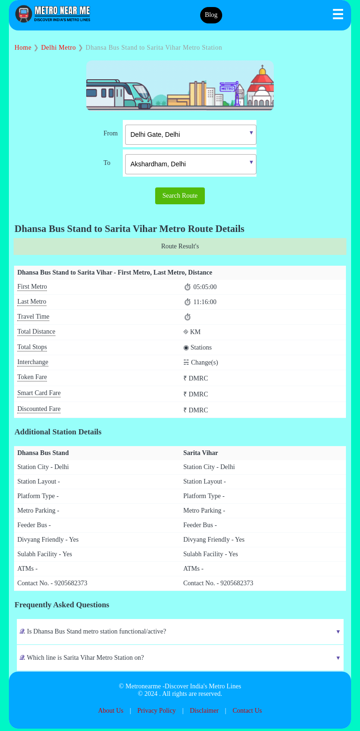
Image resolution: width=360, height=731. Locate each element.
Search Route (179, 197)
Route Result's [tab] (180, 248)
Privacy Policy (156, 712)
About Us (110, 712)
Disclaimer (204, 712)
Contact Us (247, 712)
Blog (211, 15)
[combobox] (183, 135)
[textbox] (190, 136)
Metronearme (143, 688)
